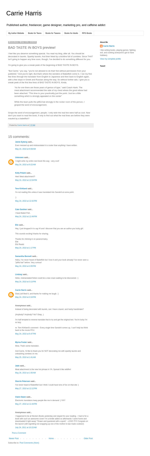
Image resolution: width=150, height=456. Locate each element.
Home (51, 438)
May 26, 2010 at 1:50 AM (25, 373)
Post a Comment (19, 433)
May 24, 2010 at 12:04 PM (26, 180)
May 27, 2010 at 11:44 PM (26, 404)
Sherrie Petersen (22, 381)
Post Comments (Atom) (29, 443)
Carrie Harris (24, 13)
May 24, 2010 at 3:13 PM (25, 282)
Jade (17, 366)
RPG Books (87, 33)
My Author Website (16, 33)
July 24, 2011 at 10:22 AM (26, 427)
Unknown (19, 157)
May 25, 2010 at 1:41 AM (25, 357)
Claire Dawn (20, 397)
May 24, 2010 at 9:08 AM (25, 149)
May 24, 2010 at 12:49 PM (26, 216)
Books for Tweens (52, 33)
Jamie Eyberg (21, 142)
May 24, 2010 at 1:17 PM (25, 248)
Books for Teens (35, 33)
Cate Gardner (21, 209)
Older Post (88, 438)
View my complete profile (110, 59)
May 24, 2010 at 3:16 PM (25, 297)
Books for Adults (71, 33)
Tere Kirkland (21, 189)
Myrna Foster (21, 342)
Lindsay (18, 274)
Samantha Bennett (23, 256)
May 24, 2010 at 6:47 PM (25, 334)
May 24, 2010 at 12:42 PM (26, 201)
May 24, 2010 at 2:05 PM (25, 266)
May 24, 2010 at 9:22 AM (25, 165)
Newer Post (14, 438)
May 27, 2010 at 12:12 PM (26, 388)
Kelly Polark (20, 173)
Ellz (16, 225)
